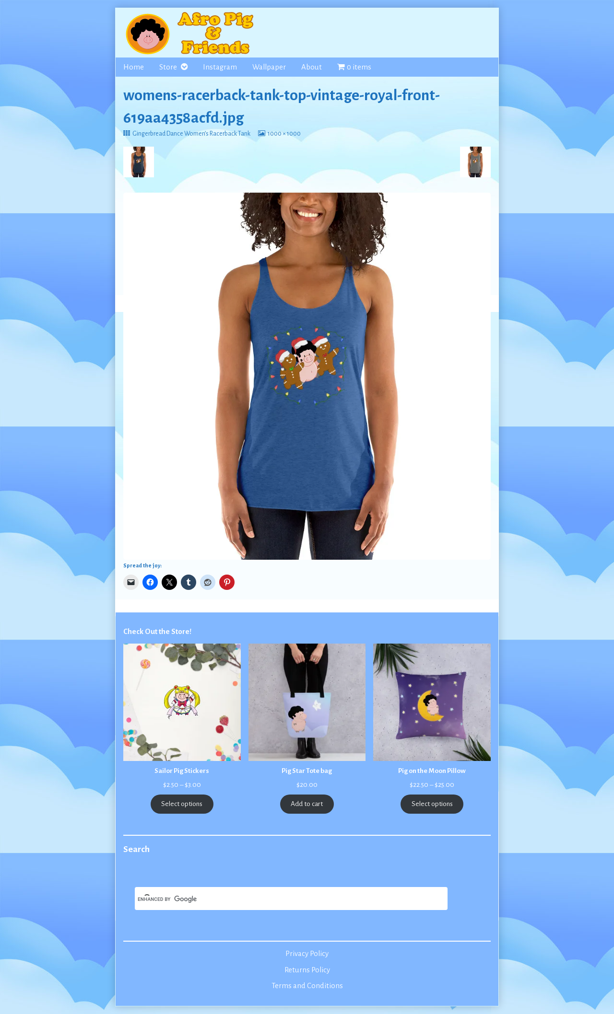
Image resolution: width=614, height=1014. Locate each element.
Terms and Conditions (307, 986)
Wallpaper (269, 67)
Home (133, 67)
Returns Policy (307, 970)
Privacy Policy (307, 953)
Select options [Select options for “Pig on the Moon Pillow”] (432, 803)
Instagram (220, 67)
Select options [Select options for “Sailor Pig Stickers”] (181, 803)
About (311, 67)
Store (168, 67)
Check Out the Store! (157, 631)
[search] (280, 899)
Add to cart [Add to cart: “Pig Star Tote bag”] (307, 803)
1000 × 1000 (284, 133)
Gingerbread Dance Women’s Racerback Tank (191, 133)
